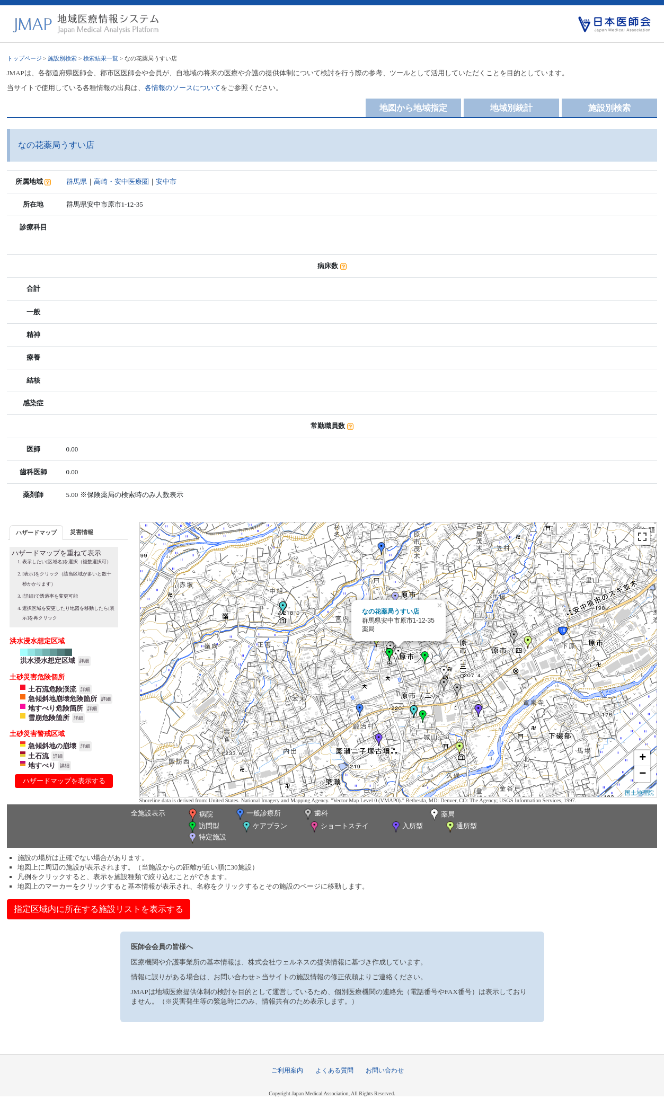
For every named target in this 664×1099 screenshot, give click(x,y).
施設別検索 (62, 58)
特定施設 (206, 838)
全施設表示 (148, 813)
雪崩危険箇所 (48, 718)
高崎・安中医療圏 (121, 181)
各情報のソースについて (182, 88)
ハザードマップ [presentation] (36, 532)
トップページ (24, 58)
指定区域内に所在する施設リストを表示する (98, 909)
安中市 (166, 181)
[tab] (36, 532)
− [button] (642, 774)
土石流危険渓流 (52, 689)
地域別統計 (511, 107)
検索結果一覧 (100, 58)
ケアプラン (264, 826)
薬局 (441, 815)
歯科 (315, 814)
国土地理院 (639, 793)
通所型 (460, 826)
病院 (200, 815)
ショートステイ (338, 826)
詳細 (84, 660)
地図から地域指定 (413, 107)
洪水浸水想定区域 (47, 660)
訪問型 (203, 826)
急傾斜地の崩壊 (52, 746)
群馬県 (76, 181)
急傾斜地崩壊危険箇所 (62, 699)
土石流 (38, 756)
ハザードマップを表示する (64, 781)
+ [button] (642, 758)
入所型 (406, 826)
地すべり (42, 765)
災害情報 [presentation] (81, 532)
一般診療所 (257, 814)
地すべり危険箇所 (55, 708)
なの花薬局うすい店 (390, 611)
